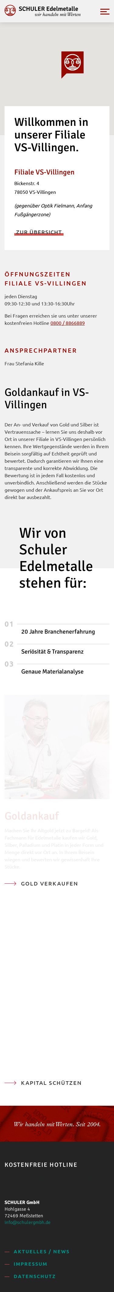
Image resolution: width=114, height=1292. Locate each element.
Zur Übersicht (39, 231)
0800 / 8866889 (67, 323)
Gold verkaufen (49, 883)
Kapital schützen (51, 1082)
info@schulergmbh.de (27, 1222)
